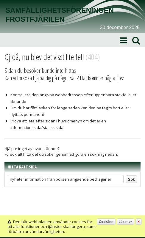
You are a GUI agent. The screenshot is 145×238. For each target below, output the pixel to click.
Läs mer (125, 221)
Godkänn (106, 221)
